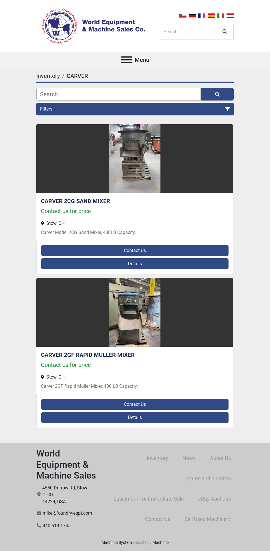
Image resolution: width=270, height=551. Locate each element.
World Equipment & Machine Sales (66, 464)
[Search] (192, 31)
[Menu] (126, 59)
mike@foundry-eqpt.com (67, 513)
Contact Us (135, 250)
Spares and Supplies (207, 478)
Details (135, 263)
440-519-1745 (57, 525)
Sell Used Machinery (207, 519)
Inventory (157, 458)
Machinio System (117, 542)
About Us (220, 458)
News (189, 458)
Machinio (160, 542)
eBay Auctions (214, 499)
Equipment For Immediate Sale (149, 499)
